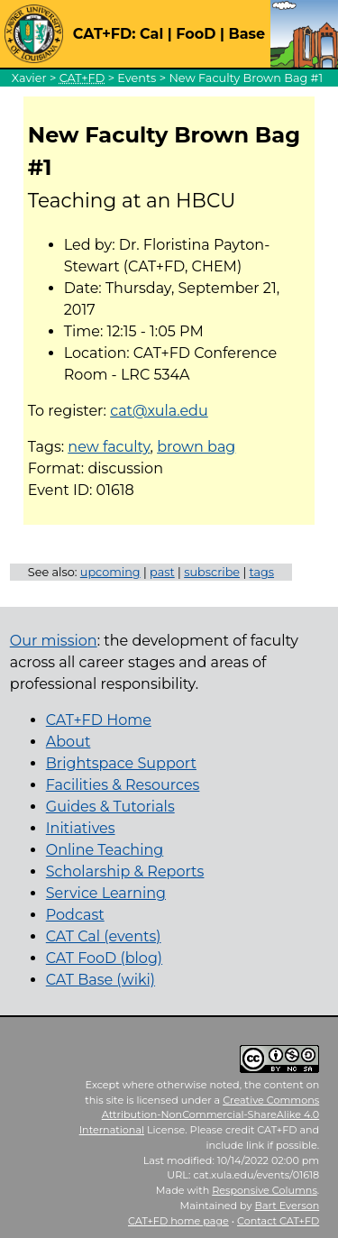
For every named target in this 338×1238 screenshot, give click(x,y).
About (68, 741)
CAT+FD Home (98, 720)
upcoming (110, 572)
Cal (151, 33)
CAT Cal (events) (103, 936)
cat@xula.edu (159, 410)
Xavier (29, 78)
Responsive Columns (264, 1190)
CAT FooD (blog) (104, 958)
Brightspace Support (121, 763)
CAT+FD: (104, 33)
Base (246, 33)
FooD (195, 33)
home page (178, 1221)
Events (136, 78)
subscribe (212, 572)
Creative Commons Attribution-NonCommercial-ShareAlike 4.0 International (199, 1115)
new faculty (109, 446)
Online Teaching (104, 849)
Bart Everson (287, 1205)
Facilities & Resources (123, 784)
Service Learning (106, 893)
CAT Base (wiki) (100, 979)
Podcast (75, 914)
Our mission (53, 640)
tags (262, 572)
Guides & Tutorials (110, 806)
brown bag (196, 446)
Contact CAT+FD (278, 1221)
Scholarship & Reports (125, 871)
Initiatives (80, 828)
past (162, 572)
